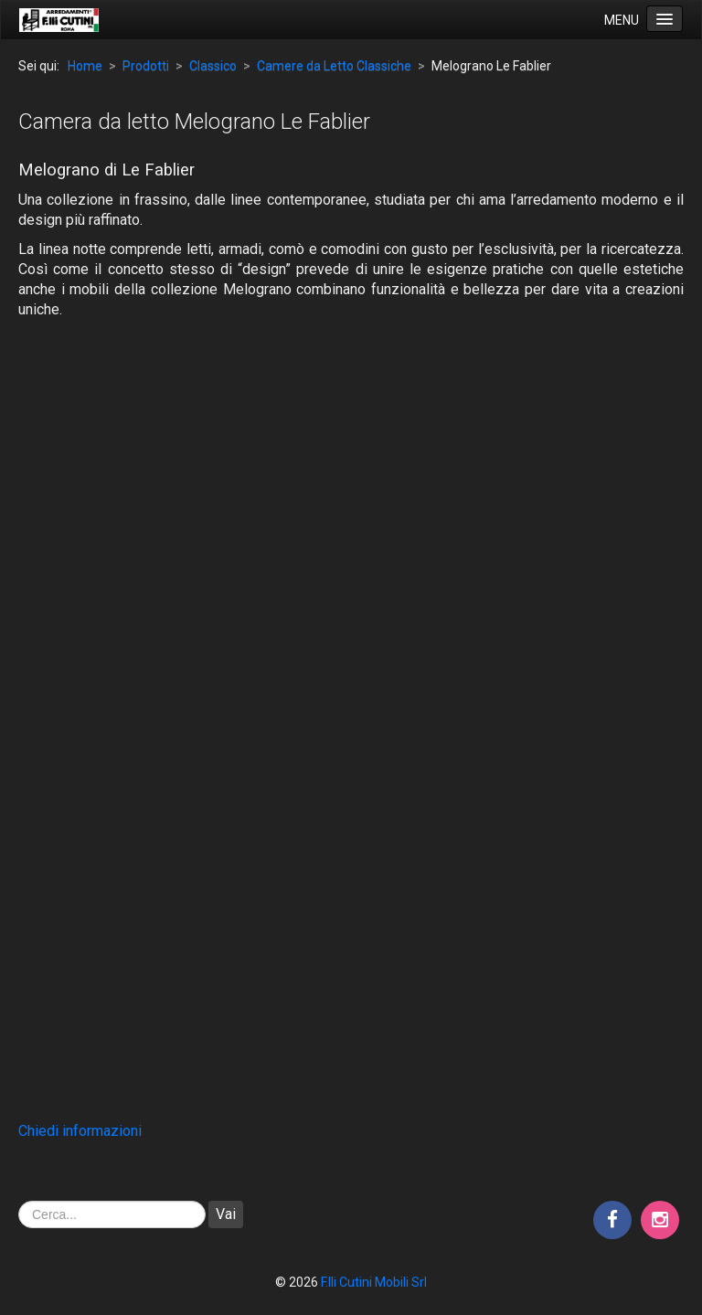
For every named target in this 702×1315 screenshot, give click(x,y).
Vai (226, 1214)
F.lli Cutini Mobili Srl (374, 1282)
